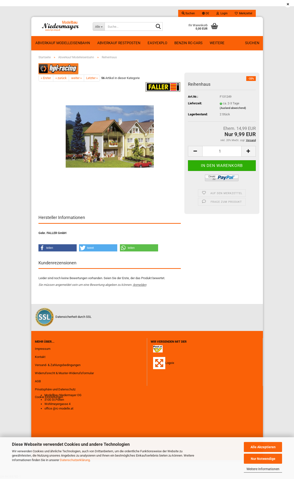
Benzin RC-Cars (188, 43)
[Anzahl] (221, 151)
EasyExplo (157, 43)
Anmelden (139, 285)
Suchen (252, 43)
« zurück (61, 78)
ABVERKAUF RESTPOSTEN (118, 43)
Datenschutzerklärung (75, 460)
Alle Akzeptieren (263, 447)
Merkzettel (243, 13)
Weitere (217, 43)
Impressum (42, 349)
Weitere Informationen (262, 469)
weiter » (76, 78)
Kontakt (40, 357)
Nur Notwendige (263, 459)
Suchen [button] (188, 13)
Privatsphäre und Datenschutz (55, 389)
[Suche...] (99, 26)
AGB (38, 381)
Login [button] (222, 13)
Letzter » (92, 78)
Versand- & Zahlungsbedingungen (57, 365)
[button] (205, 13)
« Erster (46, 78)
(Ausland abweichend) (233, 108)
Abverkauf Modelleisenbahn (62, 43)
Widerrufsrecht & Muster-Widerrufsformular (64, 373)
